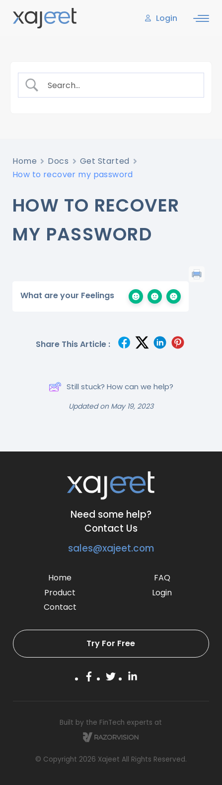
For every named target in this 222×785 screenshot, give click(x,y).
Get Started (105, 161)
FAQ (162, 577)
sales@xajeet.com (111, 548)
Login (162, 592)
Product (59, 592)
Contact (60, 607)
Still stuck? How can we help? (111, 386)
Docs (58, 161)
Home (24, 161)
